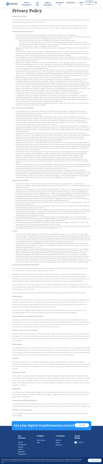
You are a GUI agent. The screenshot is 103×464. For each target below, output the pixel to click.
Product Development (26, 4)
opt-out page (37, 247)
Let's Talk (82, 425)
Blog (38, 442)
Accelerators (71, 3)
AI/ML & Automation (47, 4)
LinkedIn (79, 442)
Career (58, 442)
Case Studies (41, 440)
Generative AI (60, 4)
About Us (81, 4)
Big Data (37, 4)
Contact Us (89, 3)
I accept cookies (94, 460)
